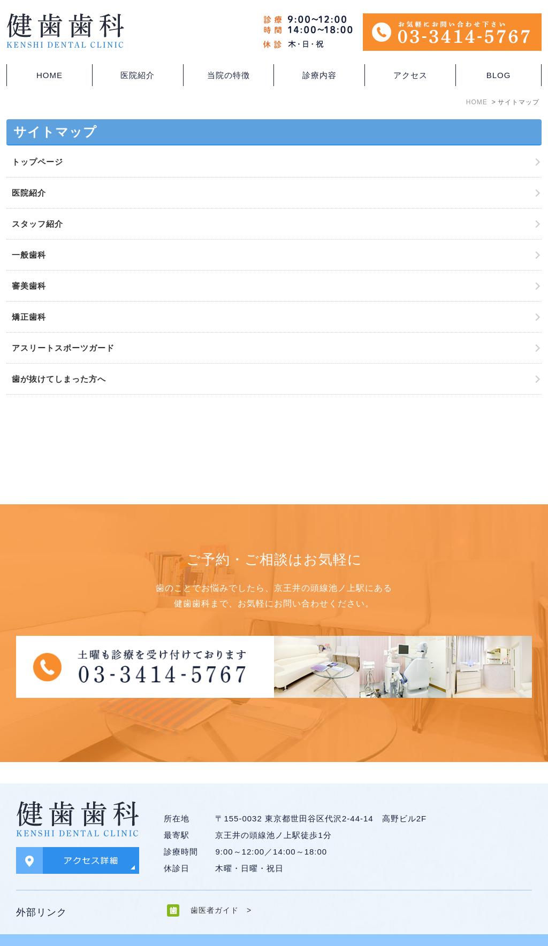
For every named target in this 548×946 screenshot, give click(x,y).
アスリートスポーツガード (63, 347)
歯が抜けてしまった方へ (59, 378)
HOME (49, 75)
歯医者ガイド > (221, 889)
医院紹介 (29, 192)
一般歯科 (29, 254)
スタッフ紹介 (37, 223)
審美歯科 (29, 285)
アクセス (410, 75)
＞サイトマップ (40, 929)
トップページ (37, 161)
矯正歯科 (29, 316)
